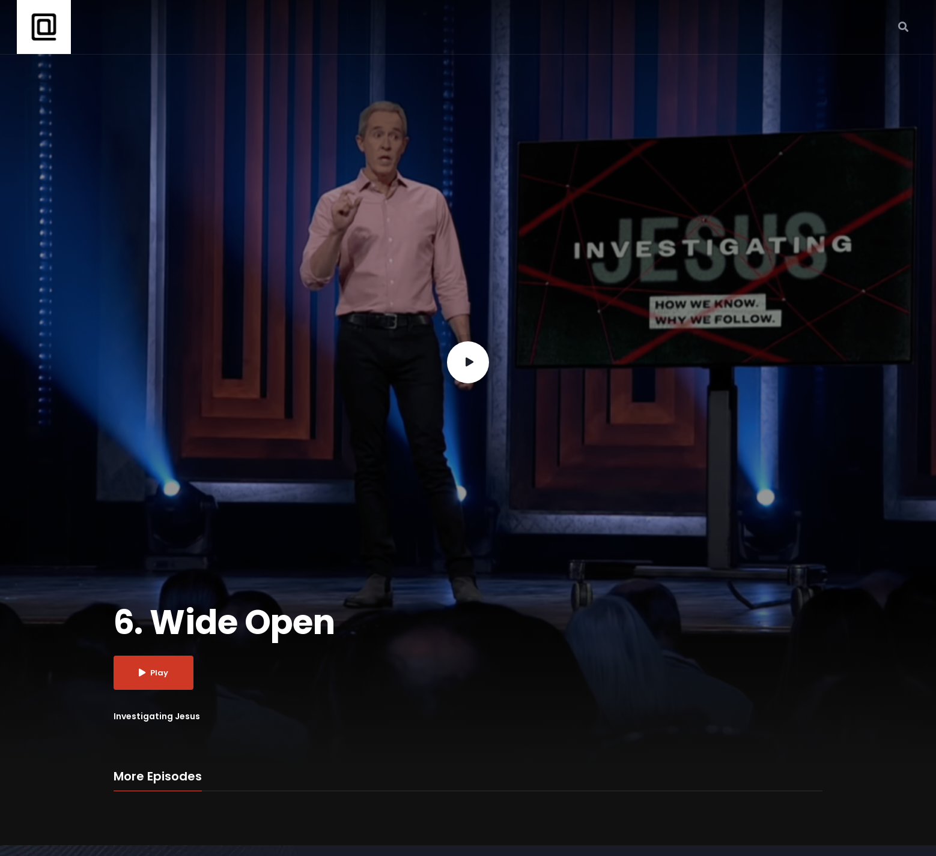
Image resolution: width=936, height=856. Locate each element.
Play (153, 672)
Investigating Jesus (157, 716)
